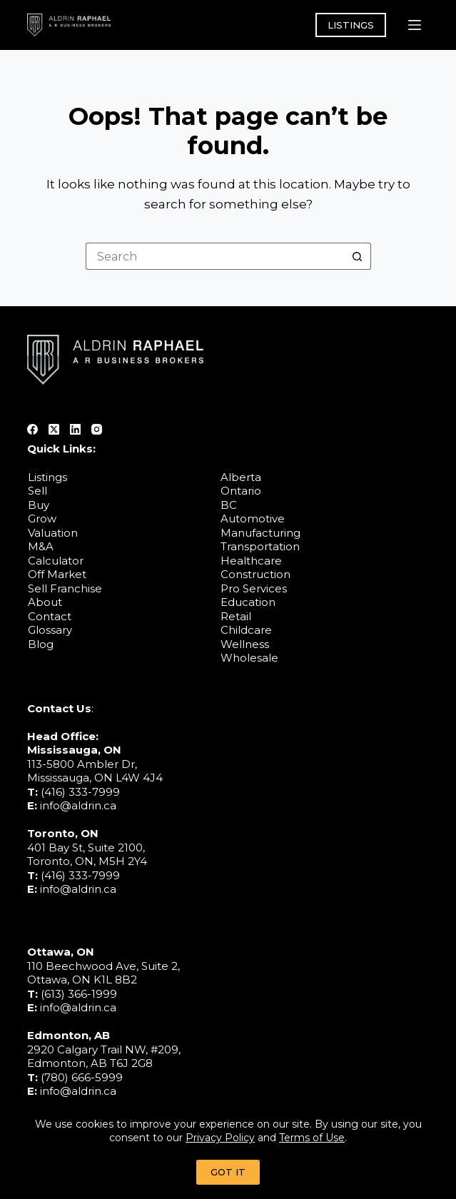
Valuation (53, 533)
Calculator (55, 560)
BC (229, 505)
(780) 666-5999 (82, 1077)
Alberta (241, 477)
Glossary (50, 630)
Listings (47, 477)
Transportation (260, 546)
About (45, 602)
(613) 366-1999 (79, 994)
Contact (49, 616)
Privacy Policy (220, 1137)
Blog (41, 644)
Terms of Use (312, 1137)
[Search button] (357, 256)
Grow (42, 518)
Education (248, 602)
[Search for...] (215, 256)
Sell (37, 490)
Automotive (253, 518)
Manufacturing (260, 533)
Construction (255, 574)
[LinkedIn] (75, 429)
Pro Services (254, 588)
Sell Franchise (65, 588)
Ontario (241, 490)
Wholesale (249, 657)
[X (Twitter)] (54, 429)
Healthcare (251, 560)
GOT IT (228, 1172)
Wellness (245, 644)
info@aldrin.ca (78, 805)
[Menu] (414, 25)
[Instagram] (96, 429)
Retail (236, 616)
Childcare (246, 630)
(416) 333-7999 (80, 792)
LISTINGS (351, 25)
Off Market (57, 574)
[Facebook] (32, 429)
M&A (41, 546)
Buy (38, 505)
